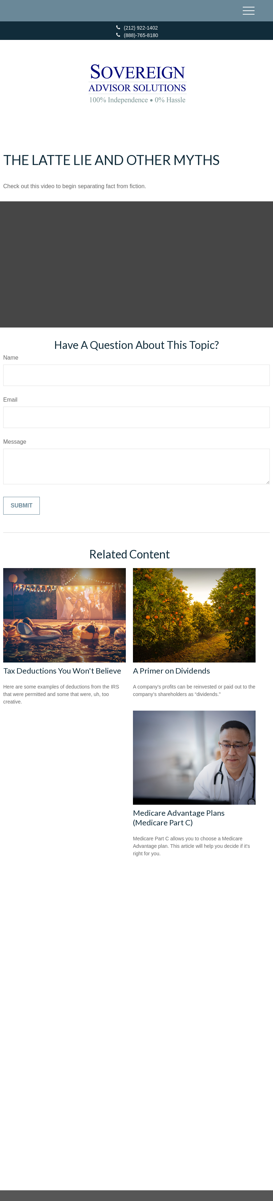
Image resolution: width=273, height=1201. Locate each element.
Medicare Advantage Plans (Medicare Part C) (179, 817)
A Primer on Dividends (171, 670)
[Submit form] (21, 506)
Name (10, 358)
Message (14, 442)
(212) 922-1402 (136, 28)
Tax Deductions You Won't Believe (62, 670)
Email (10, 400)
